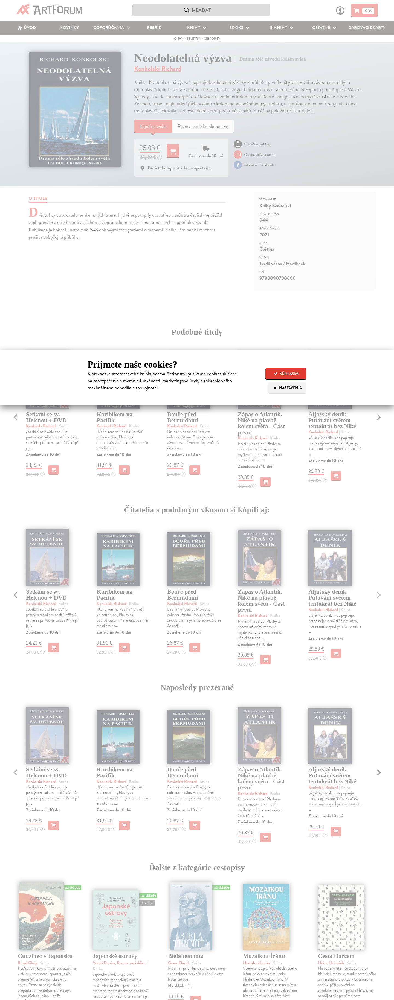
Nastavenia (287, 388)
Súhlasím (286, 374)
